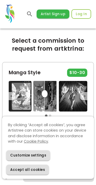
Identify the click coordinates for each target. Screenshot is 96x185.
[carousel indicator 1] (46, 116)
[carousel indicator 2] (50, 116)
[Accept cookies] (27, 170)
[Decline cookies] (28, 155)
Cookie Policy (36, 141)
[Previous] (11, 96)
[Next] (84, 96)
